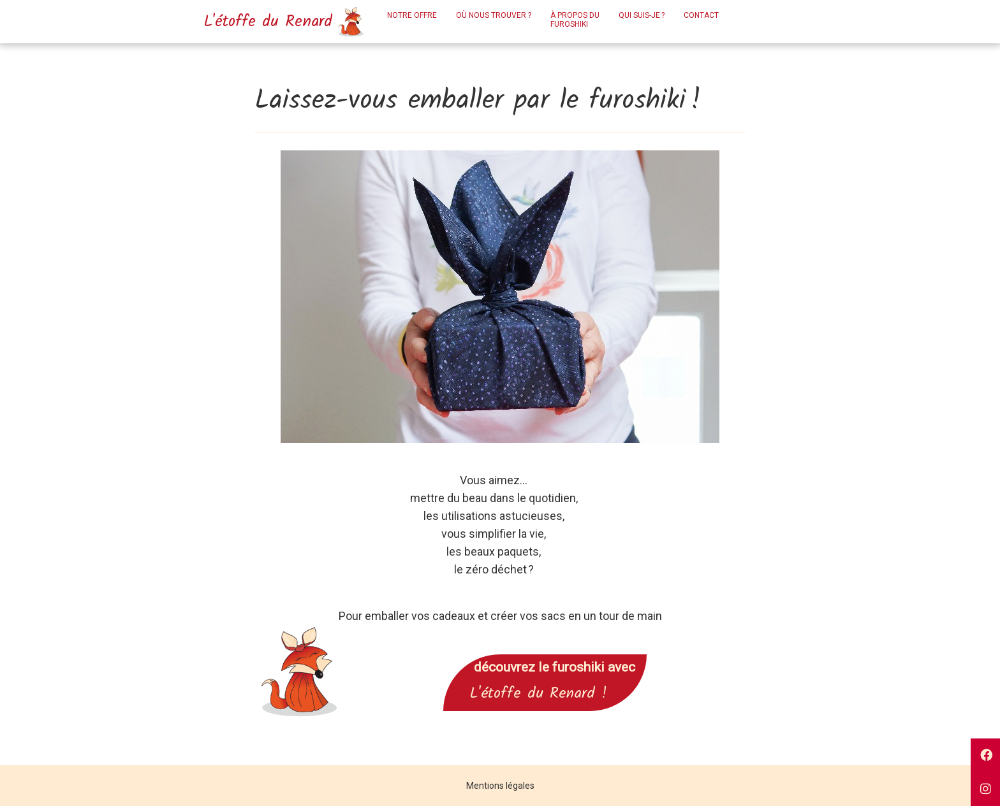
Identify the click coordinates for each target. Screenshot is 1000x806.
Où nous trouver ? (493, 15)
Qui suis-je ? (642, 15)
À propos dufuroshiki (574, 20)
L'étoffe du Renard (277, 21)
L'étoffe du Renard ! (545, 693)
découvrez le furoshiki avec (545, 667)
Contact (701, 15)
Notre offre (412, 15)
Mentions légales (500, 786)
